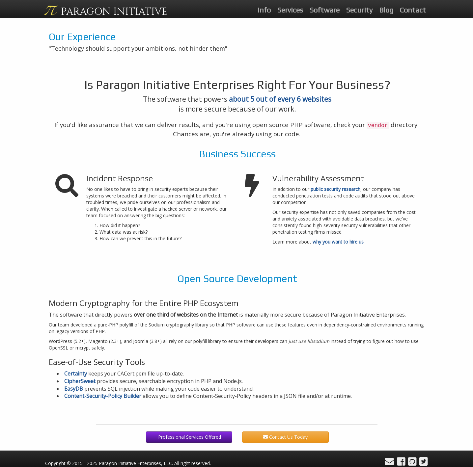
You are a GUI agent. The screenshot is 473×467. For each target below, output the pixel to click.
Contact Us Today (285, 437)
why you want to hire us (338, 242)
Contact (413, 10)
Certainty (75, 373)
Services (290, 10)
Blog (386, 10)
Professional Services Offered (189, 437)
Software (325, 10)
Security (359, 10)
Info (264, 10)
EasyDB (73, 388)
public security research (335, 189)
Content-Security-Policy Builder (102, 396)
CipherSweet (80, 381)
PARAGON (114, 11)
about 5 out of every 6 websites (280, 99)
